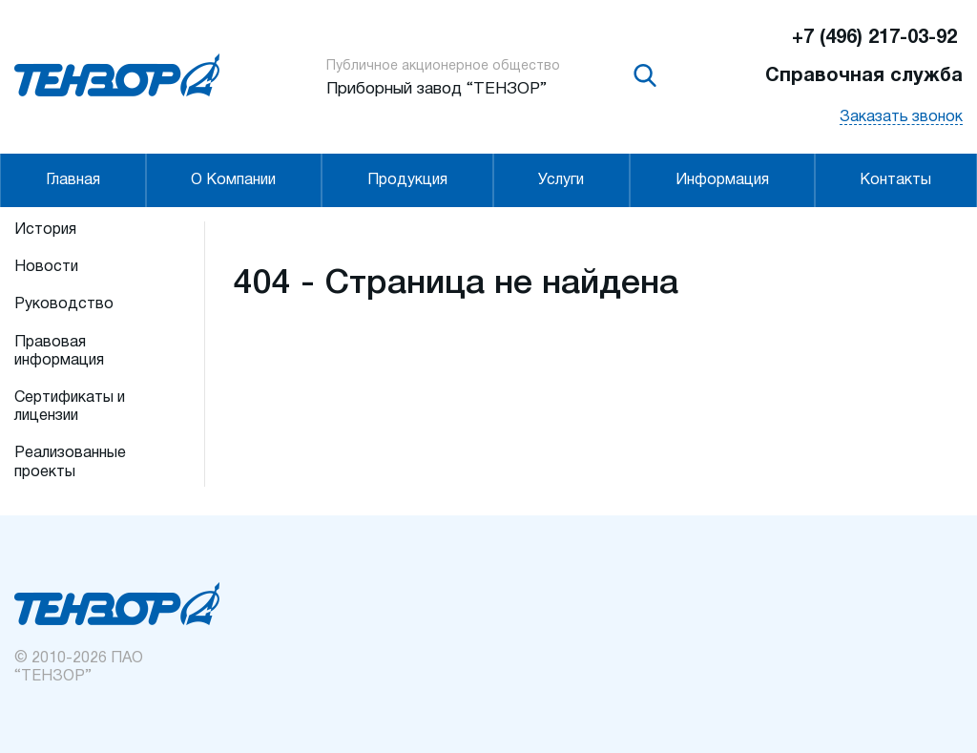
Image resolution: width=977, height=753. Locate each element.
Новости (46, 267)
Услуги (561, 180)
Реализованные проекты (70, 462)
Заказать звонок (901, 117)
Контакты (895, 180)
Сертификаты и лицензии (69, 407)
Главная (73, 180)
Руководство (64, 304)
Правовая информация (59, 351)
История (45, 230)
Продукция (407, 180)
